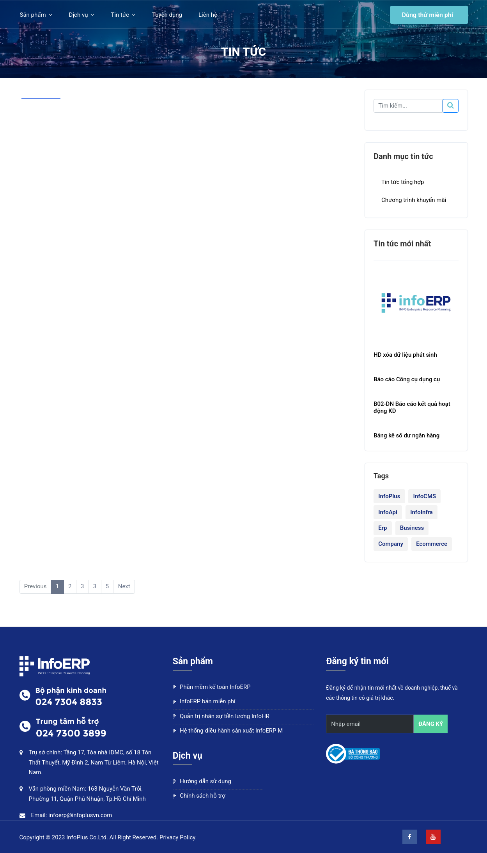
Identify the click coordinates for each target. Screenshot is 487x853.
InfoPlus (389, 496)
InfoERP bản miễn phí (204, 701)
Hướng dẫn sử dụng (202, 781)
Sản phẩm (33, 14)
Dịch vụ (78, 14)
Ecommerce (431, 543)
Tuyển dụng (167, 14)
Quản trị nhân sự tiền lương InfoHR (221, 716)
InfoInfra (421, 512)
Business (412, 527)
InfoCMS (424, 496)
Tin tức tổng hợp (402, 182)
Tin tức (120, 14)
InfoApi (387, 512)
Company (390, 543)
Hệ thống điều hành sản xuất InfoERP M (228, 730)
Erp (382, 527)
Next (124, 586)
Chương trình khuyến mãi (413, 200)
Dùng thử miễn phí (427, 14)
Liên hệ (207, 14)
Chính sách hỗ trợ (199, 795)
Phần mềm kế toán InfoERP (212, 686)
